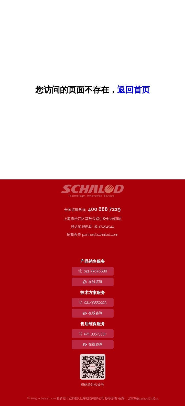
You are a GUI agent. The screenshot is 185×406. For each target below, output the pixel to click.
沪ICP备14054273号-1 (143, 398)
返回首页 (133, 89)
